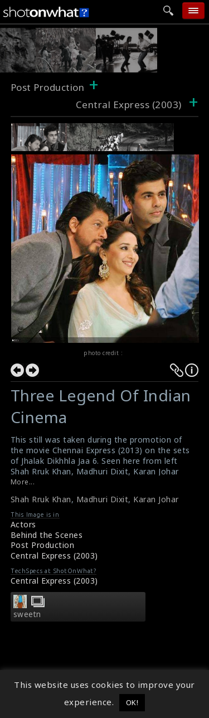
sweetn (27, 614)
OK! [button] (132, 702)
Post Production (48, 87)
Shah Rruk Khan (41, 499)
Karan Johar (156, 499)
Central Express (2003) (54, 555)
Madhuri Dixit (102, 499)
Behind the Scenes (47, 535)
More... (23, 482)
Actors (23, 524)
